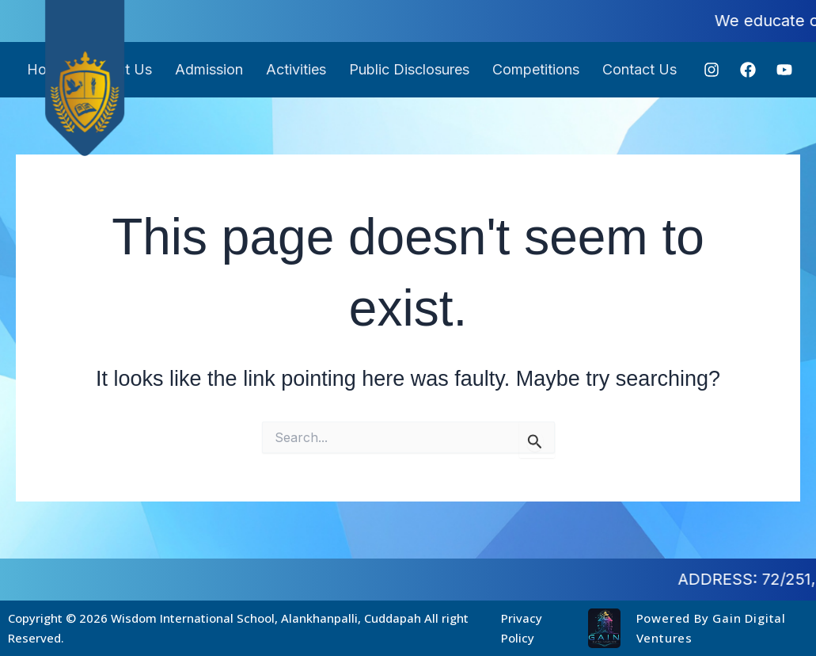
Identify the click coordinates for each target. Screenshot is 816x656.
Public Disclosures (410, 69)
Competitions (537, 69)
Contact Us (642, 69)
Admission (208, 69)
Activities (296, 69)
